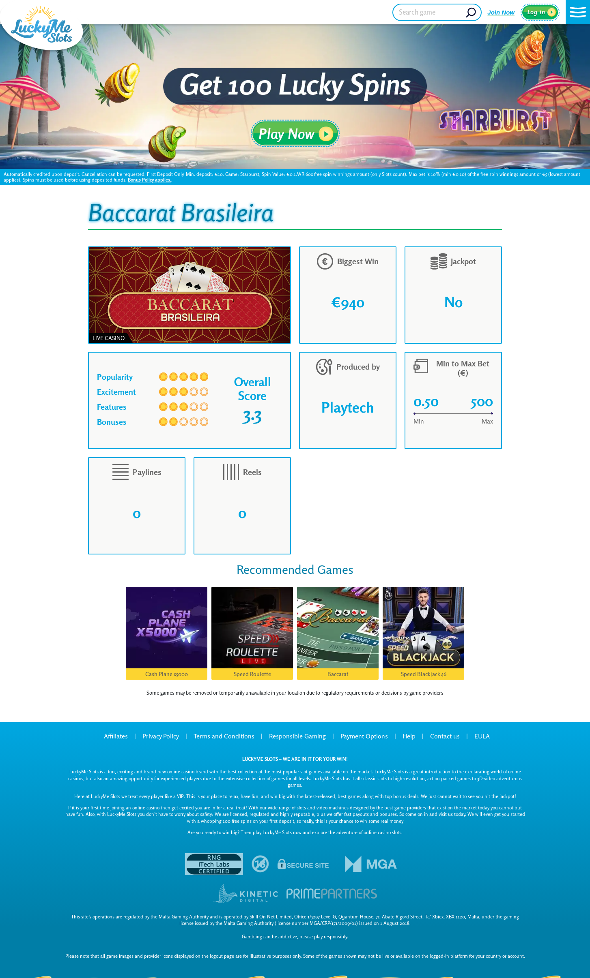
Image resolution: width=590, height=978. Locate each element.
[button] (578, 12)
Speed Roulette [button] (252, 673)
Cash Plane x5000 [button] (166, 673)
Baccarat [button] (338, 673)
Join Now (501, 12)
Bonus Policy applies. (149, 180)
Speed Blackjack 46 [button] (423, 673)
